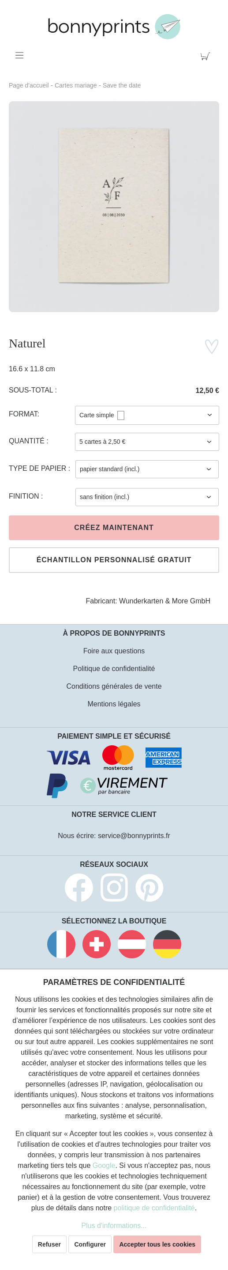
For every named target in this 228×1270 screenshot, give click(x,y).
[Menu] (21, 55)
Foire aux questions (114, 651)
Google (104, 1165)
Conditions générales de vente (113, 686)
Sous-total (32, 390)
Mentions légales (113, 704)
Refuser (49, 1244)
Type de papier (38, 468)
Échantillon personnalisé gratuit (114, 560)
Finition (25, 496)
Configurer (90, 1244)
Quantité (27, 441)
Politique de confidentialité (114, 668)
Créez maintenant (113, 527)
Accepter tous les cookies (157, 1244)
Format (23, 414)
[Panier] (207, 55)
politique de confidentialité (154, 1208)
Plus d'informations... (113, 1225)
